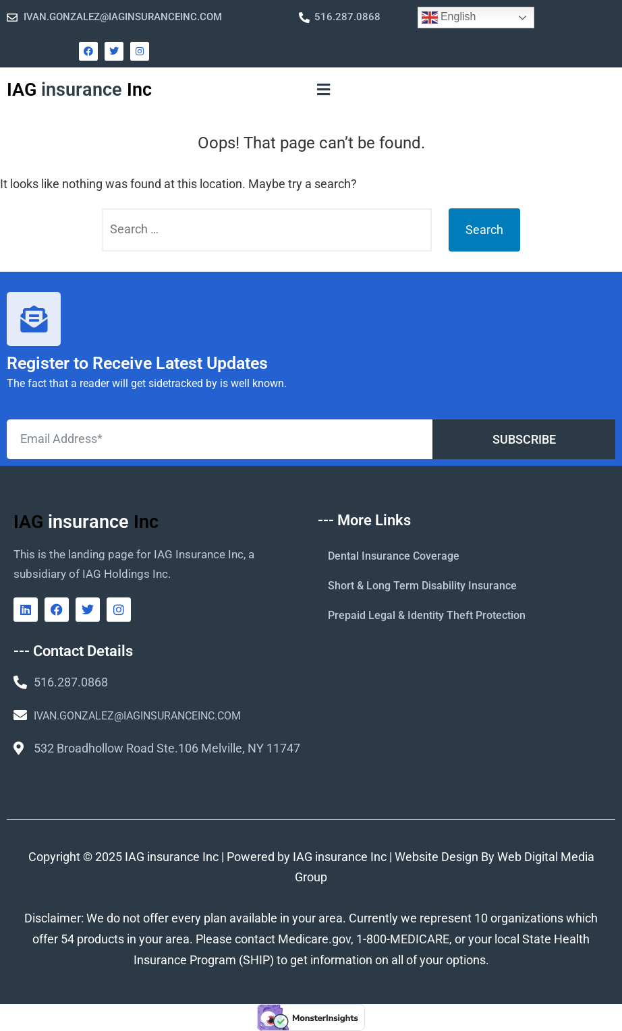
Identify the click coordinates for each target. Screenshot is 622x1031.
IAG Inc (79, 89)
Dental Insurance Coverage (393, 556)
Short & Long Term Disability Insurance (422, 585)
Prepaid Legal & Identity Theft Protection (427, 615)
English (449, 17)
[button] (323, 89)
